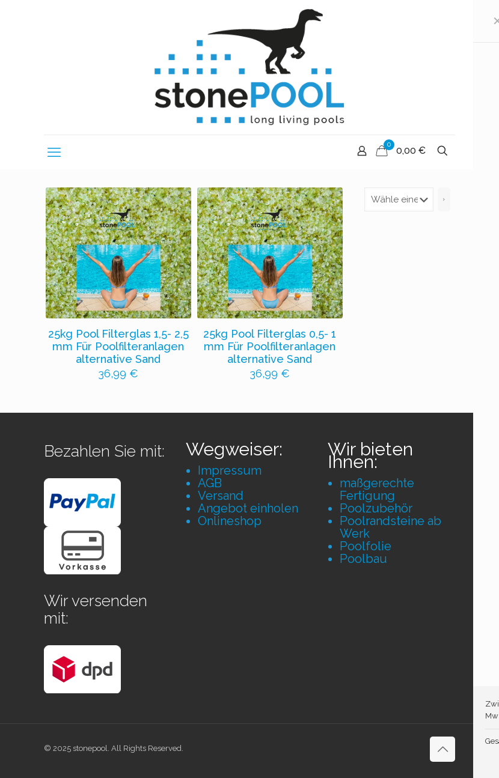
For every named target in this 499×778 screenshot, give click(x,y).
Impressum (230, 470)
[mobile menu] (54, 152)
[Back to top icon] (442, 749)
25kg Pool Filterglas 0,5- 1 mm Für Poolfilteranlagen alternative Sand (269, 346)
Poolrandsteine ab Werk (390, 527)
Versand (220, 495)
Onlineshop (230, 521)
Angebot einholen (248, 508)
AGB (210, 483)
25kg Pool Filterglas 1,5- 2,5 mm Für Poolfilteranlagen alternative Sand (118, 346)
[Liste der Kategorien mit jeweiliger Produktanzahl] (398, 199)
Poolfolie (365, 546)
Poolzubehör (376, 508)
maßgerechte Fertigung (377, 489)
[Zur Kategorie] (444, 199)
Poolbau (363, 559)
